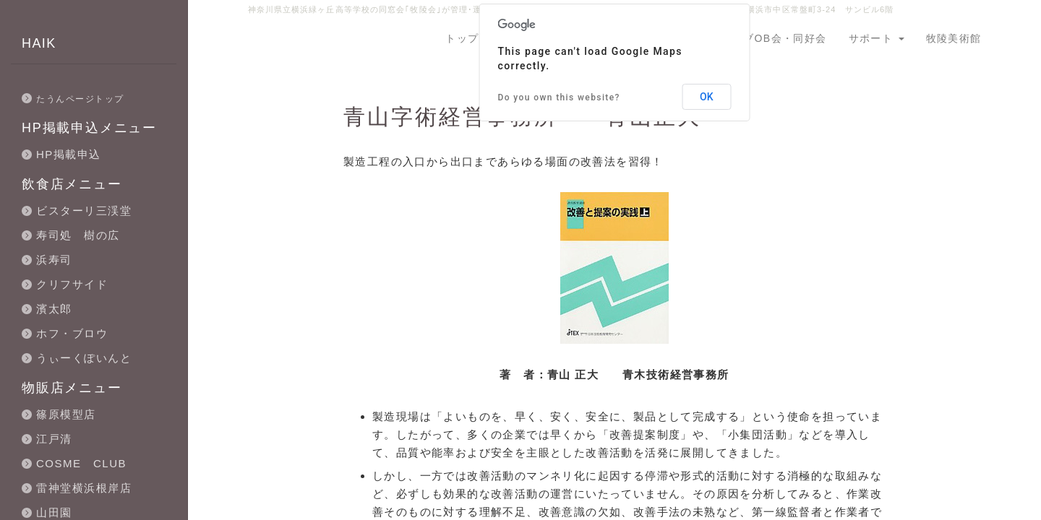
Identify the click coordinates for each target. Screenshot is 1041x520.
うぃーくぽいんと (84, 358)
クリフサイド (72, 284)
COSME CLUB (81, 463)
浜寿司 (54, 260)
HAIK (39, 43)
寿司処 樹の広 (78, 235)
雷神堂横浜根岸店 (84, 488)
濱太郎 (54, 309)
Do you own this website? (559, 97)
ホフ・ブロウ (72, 333)
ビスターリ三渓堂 (84, 210)
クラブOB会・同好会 (773, 38)
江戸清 (54, 439)
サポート (876, 38)
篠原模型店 (66, 414)
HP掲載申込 (68, 154)
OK (707, 97)
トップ (462, 38)
